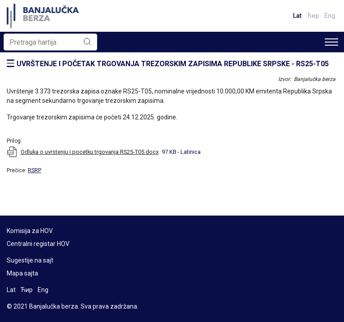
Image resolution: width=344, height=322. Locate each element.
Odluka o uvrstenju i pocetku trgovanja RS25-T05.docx (90, 151)
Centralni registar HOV (38, 243)
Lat (297, 15)
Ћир (313, 15)
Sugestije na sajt (30, 260)
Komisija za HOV (30, 230)
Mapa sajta (22, 273)
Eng (329, 15)
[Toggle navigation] (331, 42)
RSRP (34, 170)
